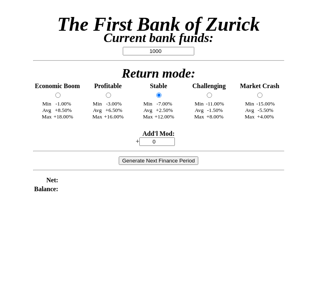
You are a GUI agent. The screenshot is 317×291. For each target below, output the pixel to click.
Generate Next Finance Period (158, 161)
